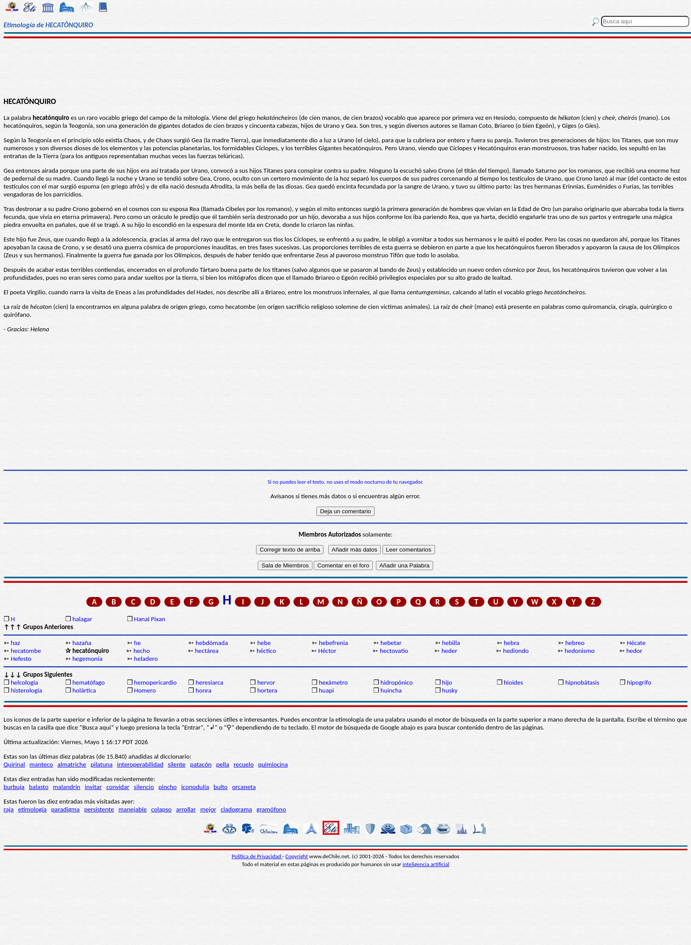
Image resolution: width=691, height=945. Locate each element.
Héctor (327, 651)
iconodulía (195, 787)
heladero (146, 659)
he (137, 643)
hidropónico (396, 682)
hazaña (81, 643)
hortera (267, 690)
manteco (41, 764)
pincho (168, 787)
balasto (38, 787)
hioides (513, 682)
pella (222, 764)
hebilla (451, 643)
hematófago (88, 682)
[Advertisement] (345, 67)
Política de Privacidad (257, 856)
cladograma (236, 809)
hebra (511, 643)
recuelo (244, 764)
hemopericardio (155, 682)
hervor (266, 682)
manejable (133, 809)
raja (9, 809)
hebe (264, 643)
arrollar (186, 809)
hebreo (575, 643)
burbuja (14, 787)
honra (204, 690)
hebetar (390, 643)
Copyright (297, 856)
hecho (142, 651)
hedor (634, 651)
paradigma (65, 809)
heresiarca (209, 682)
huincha (391, 690)
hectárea (206, 651)
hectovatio (394, 651)
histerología (26, 690)
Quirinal (14, 764)
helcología (24, 682)
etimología (32, 809)
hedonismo (579, 651)
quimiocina (273, 764)
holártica (84, 690)
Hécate (636, 643)
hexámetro (333, 682)
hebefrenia (333, 643)
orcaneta (244, 787)
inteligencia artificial (426, 864)
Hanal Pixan (149, 619)
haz (15, 643)
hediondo (516, 651)
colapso (161, 809)
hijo (447, 682)
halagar (82, 619)
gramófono (271, 809)
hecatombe (26, 651)
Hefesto (21, 659)
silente (177, 764)
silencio (144, 787)
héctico (266, 651)
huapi (326, 690)
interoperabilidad (140, 764)
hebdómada (212, 643)
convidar (117, 787)
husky (449, 690)
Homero (145, 690)
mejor (208, 809)
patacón (201, 764)
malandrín (66, 787)
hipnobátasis (582, 682)
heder (449, 651)
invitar (93, 787)
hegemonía (87, 659)
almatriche (71, 764)
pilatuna (102, 764)
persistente (99, 809)
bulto (221, 787)
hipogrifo (639, 682)
